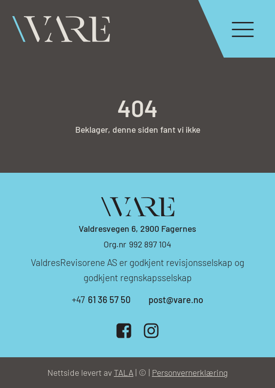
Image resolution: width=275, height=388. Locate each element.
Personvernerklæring (190, 372)
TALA (123, 372)
